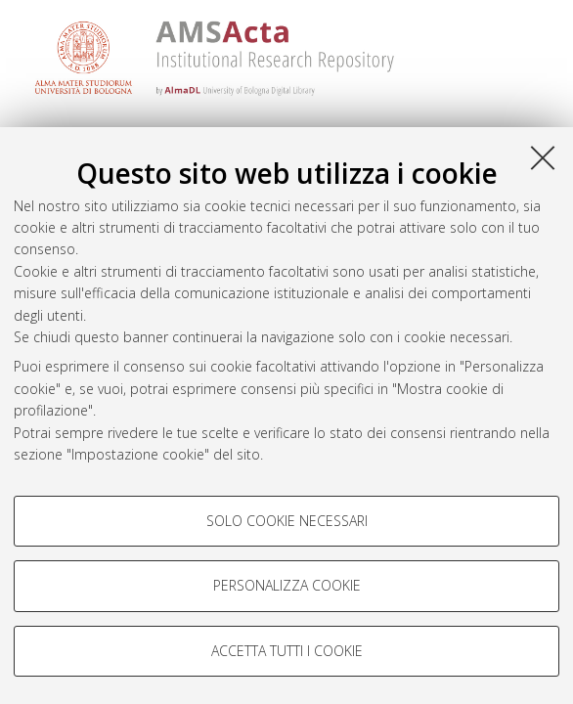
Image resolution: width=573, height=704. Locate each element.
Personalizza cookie (287, 585)
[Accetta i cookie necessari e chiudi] (542, 157)
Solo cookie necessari (287, 520)
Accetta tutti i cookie (287, 650)
